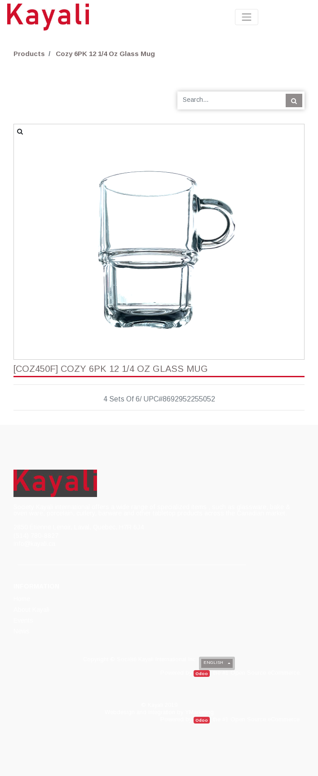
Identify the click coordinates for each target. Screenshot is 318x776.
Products (29, 53)
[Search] (294, 100)
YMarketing (199, 712)
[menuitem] (22, 598)
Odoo (201, 673)
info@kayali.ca (34, 543)
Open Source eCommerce (265, 672)
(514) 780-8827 (35, 535)
